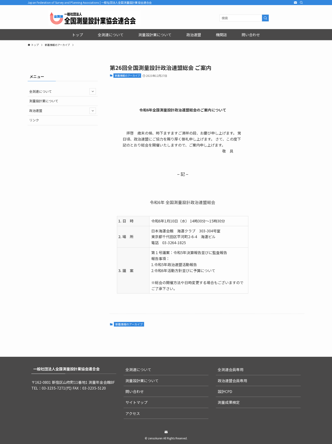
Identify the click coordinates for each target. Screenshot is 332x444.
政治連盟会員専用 (232, 380)
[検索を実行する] (265, 18)
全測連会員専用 (230, 369)
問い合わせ (134, 391)
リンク (34, 120)
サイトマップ (136, 402)
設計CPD (225, 391)
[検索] (301, 2)
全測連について (62, 91)
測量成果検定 (229, 402)
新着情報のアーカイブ (127, 75)
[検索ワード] (244, 18)
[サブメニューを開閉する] (92, 91)
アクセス (132, 413)
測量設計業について (43, 101)
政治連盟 (62, 111)
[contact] (295, 2)
